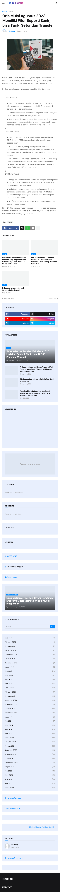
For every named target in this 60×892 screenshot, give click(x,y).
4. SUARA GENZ (11, 556)
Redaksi (14, 845)
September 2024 (30, 713)
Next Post (52, 299)
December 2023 (30, 750)
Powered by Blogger (14, 567)
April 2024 (30, 733)
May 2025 (30, 679)
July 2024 (30, 721)
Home (4, 11)
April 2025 (30, 683)
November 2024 (30, 704)
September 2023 (30, 762)
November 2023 (30, 754)
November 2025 (30, 654)
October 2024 (30, 708)
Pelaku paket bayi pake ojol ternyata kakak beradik (13, 289)
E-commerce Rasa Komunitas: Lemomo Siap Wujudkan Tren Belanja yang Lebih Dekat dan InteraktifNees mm (14, 260)
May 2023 (30, 779)
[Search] (27, 626)
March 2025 (30, 688)
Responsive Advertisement (30, 464)
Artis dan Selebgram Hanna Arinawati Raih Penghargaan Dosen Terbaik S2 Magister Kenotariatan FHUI (36, 369)
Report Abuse (12, 577)
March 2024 (30, 737)
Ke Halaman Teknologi (14, 798)
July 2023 (30, 771)
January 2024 (30, 746)
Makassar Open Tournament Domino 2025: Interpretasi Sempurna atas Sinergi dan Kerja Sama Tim (44, 260)
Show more (15, 847)
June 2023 (30, 775)
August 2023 (30, 767)
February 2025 (30, 692)
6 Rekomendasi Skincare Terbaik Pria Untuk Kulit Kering (37, 380)
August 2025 (30, 667)
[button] (3, 3)
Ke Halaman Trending (14, 858)
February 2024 (30, 742)
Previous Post (9, 299)
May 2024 (30, 729)
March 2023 (30, 787)
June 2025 (30, 675)
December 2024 (30, 700)
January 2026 (30, 646)
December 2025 (30, 650)
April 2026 (30, 638)
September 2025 (30, 663)
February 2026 (30, 642)
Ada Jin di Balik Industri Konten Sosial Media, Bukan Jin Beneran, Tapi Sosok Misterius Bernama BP (35, 393)
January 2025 (30, 696)
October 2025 (30, 658)
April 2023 (30, 783)
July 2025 (30, 671)
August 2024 (30, 717)
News (11, 11)
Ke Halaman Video (12, 808)
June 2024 (30, 725)
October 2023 (30, 758)
